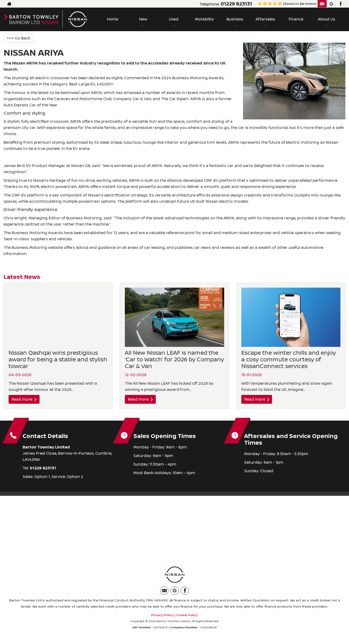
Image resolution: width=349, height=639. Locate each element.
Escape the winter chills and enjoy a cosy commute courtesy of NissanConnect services (288, 359)
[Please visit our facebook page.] (340, 4)
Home (112, 19)
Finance (296, 19)
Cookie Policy (187, 615)
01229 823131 (236, 3)
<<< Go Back (18, 38)
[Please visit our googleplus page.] (331, 4)
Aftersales (265, 19)
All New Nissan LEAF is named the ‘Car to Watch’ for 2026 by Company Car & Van (174, 359)
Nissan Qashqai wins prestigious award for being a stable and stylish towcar (58, 359)
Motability (204, 19)
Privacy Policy (162, 615)
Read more (24, 399)
